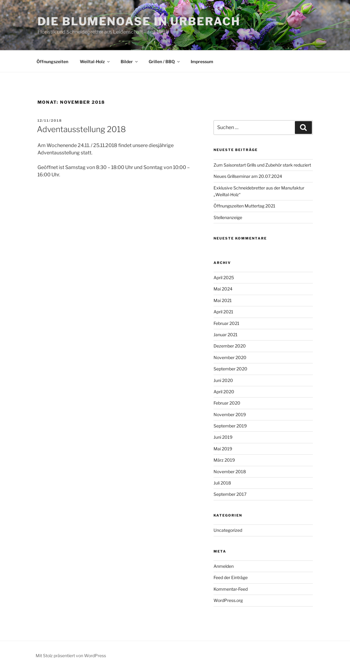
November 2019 (230, 414)
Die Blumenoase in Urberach (138, 21)
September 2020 (230, 368)
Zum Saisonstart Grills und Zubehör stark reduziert (262, 165)
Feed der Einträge (231, 577)
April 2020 (224, 391)
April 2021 (223, 311)
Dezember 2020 (230, 345)
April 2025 (224, 277)
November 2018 (230, 471)
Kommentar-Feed (231, 589)
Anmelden (224, 566)
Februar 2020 (227, 402)
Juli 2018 (222, 482)
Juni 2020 (223, 380)
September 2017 (230, 494)
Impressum (202, 61)
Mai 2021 (223, 300)
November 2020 (230, 357)
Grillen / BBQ (165, 61)
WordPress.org (228, 600)
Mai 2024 (223, 288)
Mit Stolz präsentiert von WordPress (71, 655)
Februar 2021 (226, 323)
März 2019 (224, 460)
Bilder (130, 61)
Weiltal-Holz (95, 61)
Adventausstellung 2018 (81, 129)
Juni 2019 (223, 437)
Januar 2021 (226, 334)
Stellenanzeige (228, 217)
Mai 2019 (223, 448)
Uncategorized (228, 530)
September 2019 (230, 425)
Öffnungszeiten (52, 61)
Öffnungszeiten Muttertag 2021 (244, 205)
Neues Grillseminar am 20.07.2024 (248, 176)
